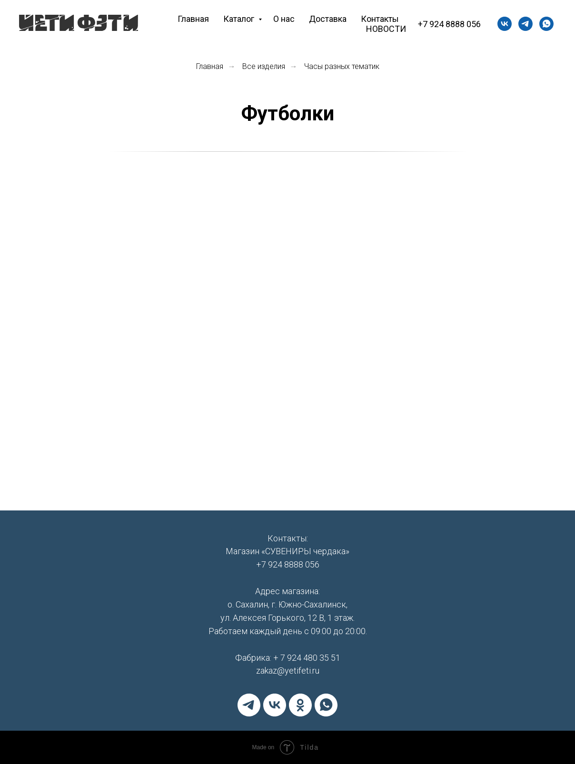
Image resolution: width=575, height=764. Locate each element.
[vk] (504, 24)
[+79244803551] (525, 24)
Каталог (239, 19)
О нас (284, 19)
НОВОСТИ (386, 29)
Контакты (380, 19)
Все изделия (263, 66)
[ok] (300, 705)
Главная (193, 19)
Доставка (328, 19)
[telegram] (249, 705)
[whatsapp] (546, 24)
